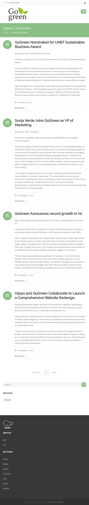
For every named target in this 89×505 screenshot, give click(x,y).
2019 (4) (7, 400)
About (5, 483)
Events (6, 469)
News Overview (17, 28)
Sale (5, 478)
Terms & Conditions (55, 502)
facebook (76, 2)
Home (6, 32)
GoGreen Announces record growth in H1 (48, 213)
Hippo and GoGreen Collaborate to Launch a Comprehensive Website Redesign (50, 295)
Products (7, 473)
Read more (21, 108)
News (5, 459)
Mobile (6, 488)
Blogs (5, 464)
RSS (4, 440)
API (4, 445)
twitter (70, 2)
